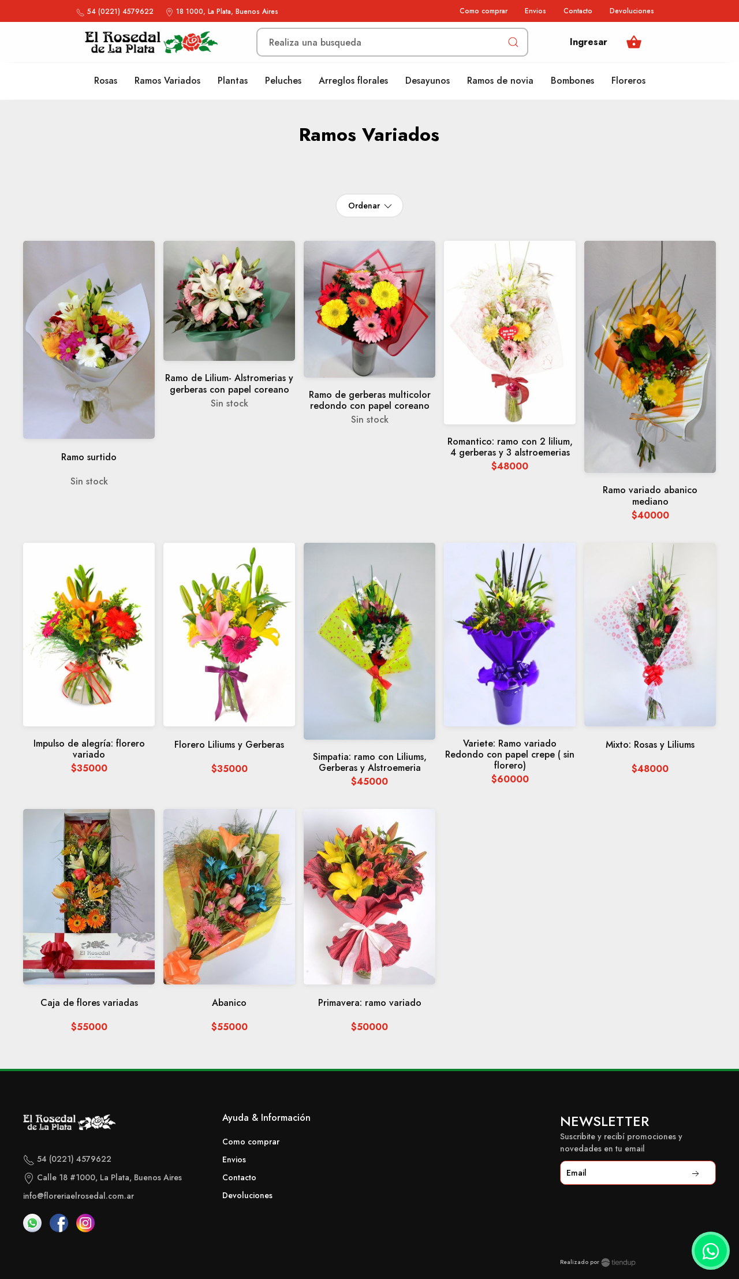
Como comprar (483, 11)
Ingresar (588, 42)
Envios (535, 11)
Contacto (577, 11)
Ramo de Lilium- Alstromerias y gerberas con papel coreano (229, 384)
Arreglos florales (353, 80)
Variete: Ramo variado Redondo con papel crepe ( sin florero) (509, 754)
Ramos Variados (167, 80)
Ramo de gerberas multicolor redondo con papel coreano (370, 400)
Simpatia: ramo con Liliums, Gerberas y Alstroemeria (370, 762)
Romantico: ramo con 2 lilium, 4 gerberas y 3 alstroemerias (510, 447)
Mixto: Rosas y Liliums (650, 745)
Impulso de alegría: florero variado (89, 749)
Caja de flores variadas (89, 1003)
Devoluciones (632, 11)
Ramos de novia (500, 80)
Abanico (229, 1003)
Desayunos (427, 80)
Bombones (572, 80)
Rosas (105, 80)
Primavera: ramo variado (369, 1003)
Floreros (628, 80)
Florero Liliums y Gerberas (229, 745)
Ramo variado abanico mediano (650, 496)
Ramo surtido (89, 458)
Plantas (233, 80)
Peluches (283, 80)
